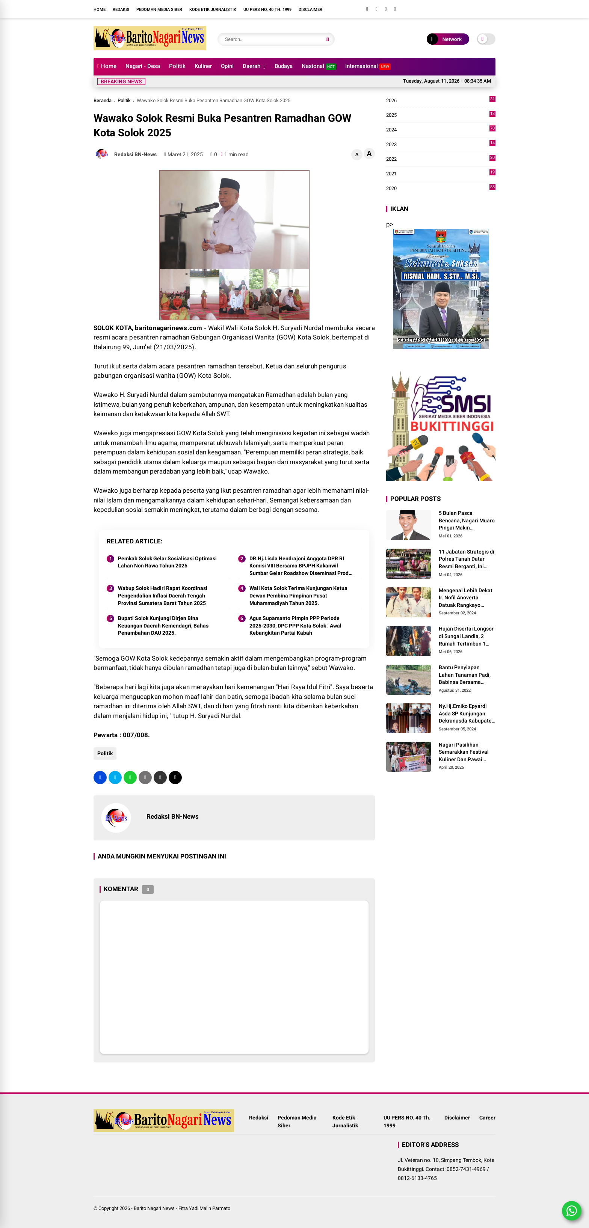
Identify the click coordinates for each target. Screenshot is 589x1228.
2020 (440, 188)
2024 (440, 129)
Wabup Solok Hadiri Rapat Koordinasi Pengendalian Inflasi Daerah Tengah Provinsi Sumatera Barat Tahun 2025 (162, 595)
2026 (440, 100)
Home (100, 9)
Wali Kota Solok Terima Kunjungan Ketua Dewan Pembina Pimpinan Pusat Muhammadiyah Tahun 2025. (298, 595)
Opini (227, 66)
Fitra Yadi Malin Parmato (204, 1208)
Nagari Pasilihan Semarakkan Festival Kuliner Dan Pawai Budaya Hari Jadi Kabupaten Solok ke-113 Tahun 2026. (464, 752)
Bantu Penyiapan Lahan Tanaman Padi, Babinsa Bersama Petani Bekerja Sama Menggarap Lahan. (465, 675)
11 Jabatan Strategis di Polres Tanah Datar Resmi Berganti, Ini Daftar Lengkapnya (466, 559)
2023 (440, 144)
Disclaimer (310, 9)
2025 (440, 115)
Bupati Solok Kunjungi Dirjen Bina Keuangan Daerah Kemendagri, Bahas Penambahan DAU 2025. (163, 625)
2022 (440, 159)
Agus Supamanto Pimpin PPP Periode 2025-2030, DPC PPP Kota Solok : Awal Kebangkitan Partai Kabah (295, 625)
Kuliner (203, 66)
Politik (177, 66)
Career (487, 1118)
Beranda (103, 100)
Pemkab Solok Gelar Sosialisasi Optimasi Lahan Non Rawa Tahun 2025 (167, 562)
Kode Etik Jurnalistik (212, 9)
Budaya (284, 66)
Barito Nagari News (154, 1208)
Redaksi (121, 9)
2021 (440, 173)
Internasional (368, 66)
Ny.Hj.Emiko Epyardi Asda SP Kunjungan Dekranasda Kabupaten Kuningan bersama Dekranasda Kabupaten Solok (467, 714)
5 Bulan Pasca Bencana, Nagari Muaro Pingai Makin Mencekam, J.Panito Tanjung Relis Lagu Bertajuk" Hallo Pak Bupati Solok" (467, 521)
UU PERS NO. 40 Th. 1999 (267, 9)
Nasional (319, 66)
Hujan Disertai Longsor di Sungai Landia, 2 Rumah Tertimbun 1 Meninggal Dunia (466, 636)
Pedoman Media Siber (159, 9)
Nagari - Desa (142, 66)
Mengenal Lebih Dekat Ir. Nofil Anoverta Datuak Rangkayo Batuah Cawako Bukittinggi (465, 598)
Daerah (251, 66)
